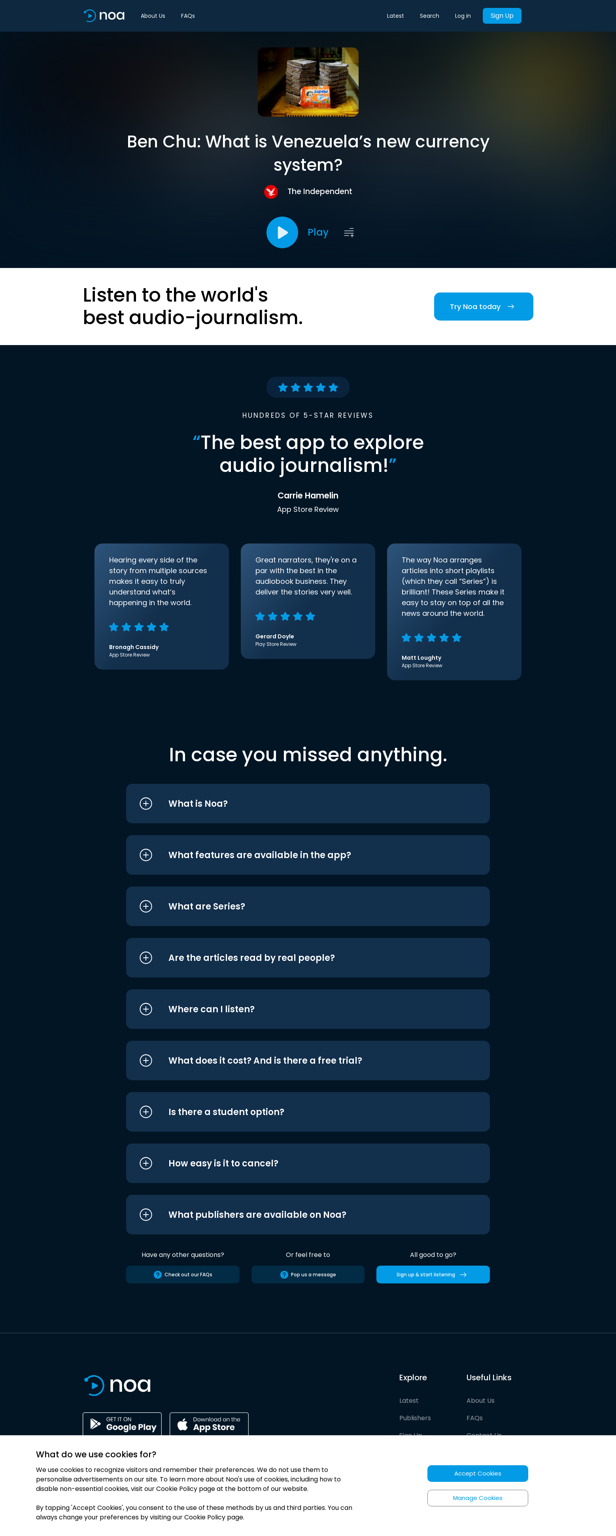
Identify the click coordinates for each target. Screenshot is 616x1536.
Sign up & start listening (433, 1274)
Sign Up (502, 15)
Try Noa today (484, 306)
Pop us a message (308, 1274)
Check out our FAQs (182, 1274)
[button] (293, 803)
